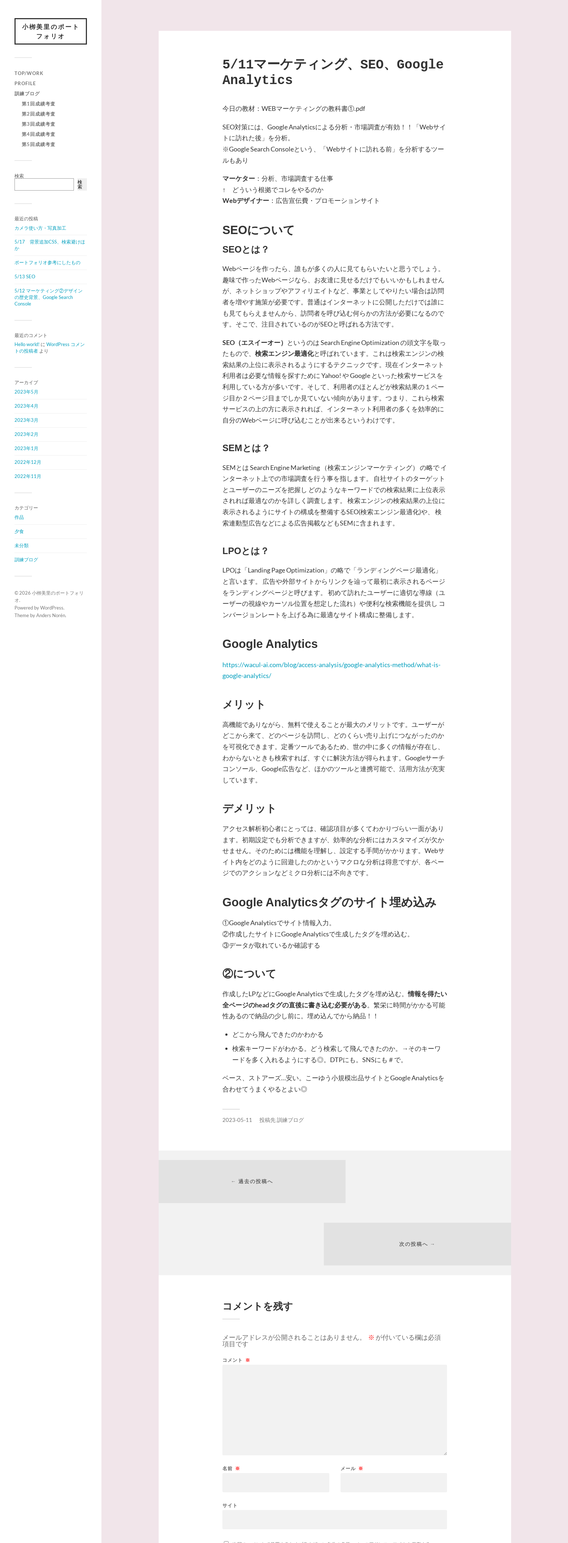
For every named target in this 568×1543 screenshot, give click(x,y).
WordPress (51, 608)
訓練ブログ (27, 94)
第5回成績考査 (38, 145)
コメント (236, 1300)
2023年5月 (26, 392)
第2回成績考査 (38, 114)
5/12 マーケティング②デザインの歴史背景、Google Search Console (48, 297)
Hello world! (26, 345)
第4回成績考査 (38, 135)
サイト (230, 1445)
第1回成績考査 (38, 104)
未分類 (21, 546)
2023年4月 (26, 406)
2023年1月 (26, 449)
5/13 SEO (24, 277)
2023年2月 (26, 434)
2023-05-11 (237, 1119)
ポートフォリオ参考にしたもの (47, 263)
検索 (19, 176)
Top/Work (28, 74)
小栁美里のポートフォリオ (51, 31)
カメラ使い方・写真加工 (40, 228)
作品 (19, 518)
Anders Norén (50, 616)
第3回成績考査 (38, 125)
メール (352, 1408)
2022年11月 (27, 477)
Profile (25, 84)
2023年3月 (26, 421)
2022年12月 (27, 463)
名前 (231, 1408)
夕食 (19, 532)
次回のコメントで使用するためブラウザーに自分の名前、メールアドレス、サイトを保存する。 (334, 1484)
